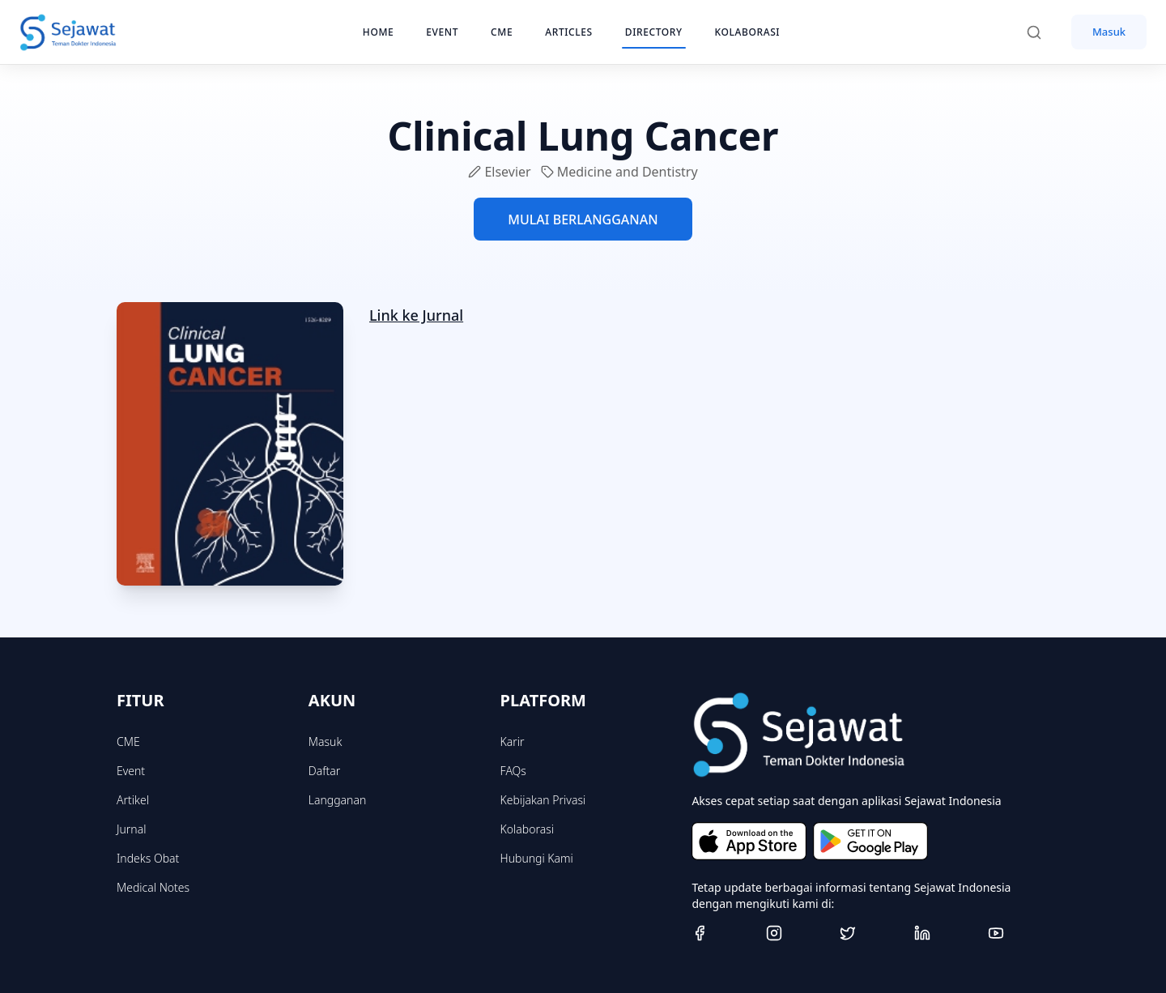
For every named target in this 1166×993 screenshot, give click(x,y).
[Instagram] (797, 933)
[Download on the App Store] (749, 841)
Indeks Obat (148, 858)
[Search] (1042, 32)
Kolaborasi (527, 829)
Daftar (325, 770)
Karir (512, 741)
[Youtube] (1018, 933)
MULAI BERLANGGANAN (582, 219)
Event (131, 770)
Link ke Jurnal (416, 315)
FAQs (513, 770)
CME (128, 741)
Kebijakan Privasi (543, 800)
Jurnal (131, 829)
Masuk (1109, 31)
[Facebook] (722, 933)
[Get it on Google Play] (870, 841)
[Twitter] (870, 933)
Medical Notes (153, 887)
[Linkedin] (945, 933)
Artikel (133, 800)
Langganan (337, 800)
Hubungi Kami (536, 858)
